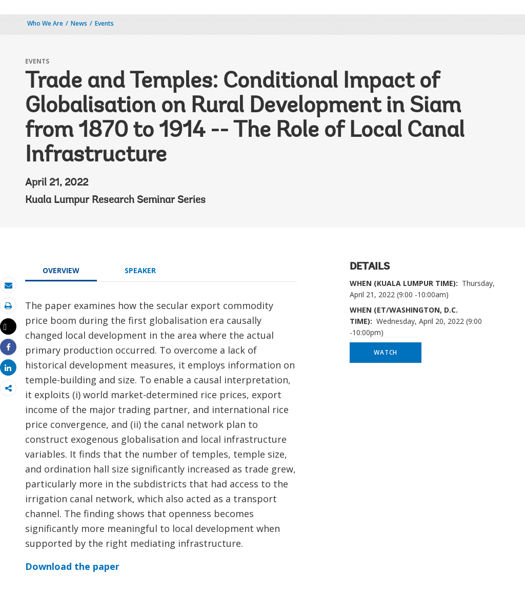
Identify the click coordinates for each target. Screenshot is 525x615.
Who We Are (45, 23)
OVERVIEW (61, 270)
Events (104, 23)
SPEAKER (140, 270)
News (79, 23)
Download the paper (72, 566)
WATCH (385, 352)
